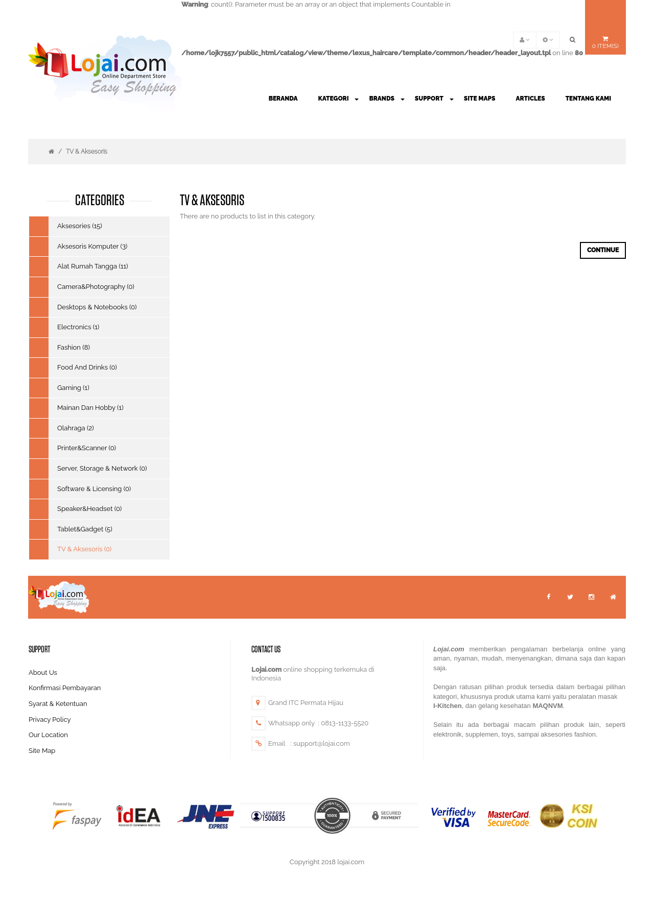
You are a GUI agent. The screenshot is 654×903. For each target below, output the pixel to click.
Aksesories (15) (79, 226)
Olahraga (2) (75, 428)
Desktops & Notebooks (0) (97, 307)
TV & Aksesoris (86, 151)
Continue (603, 250)
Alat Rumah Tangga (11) (92, 266)
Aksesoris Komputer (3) (92, 246)
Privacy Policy (50, 719)
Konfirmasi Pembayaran (65, 688)
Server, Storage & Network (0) (102, 468)
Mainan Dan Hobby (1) (90, 407)
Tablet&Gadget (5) (84, 529)
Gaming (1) (73, 388)
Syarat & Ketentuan (58, 703)
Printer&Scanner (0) (86, 448)
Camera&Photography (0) (95, 286)
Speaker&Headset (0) (89, 508)
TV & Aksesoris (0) (84, 549)
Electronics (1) (78, 327)
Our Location (48, 735)
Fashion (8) (73, 347)
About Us (43, 672)
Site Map (42, 750)
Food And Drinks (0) (87, 367)
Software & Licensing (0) (94, 489)
